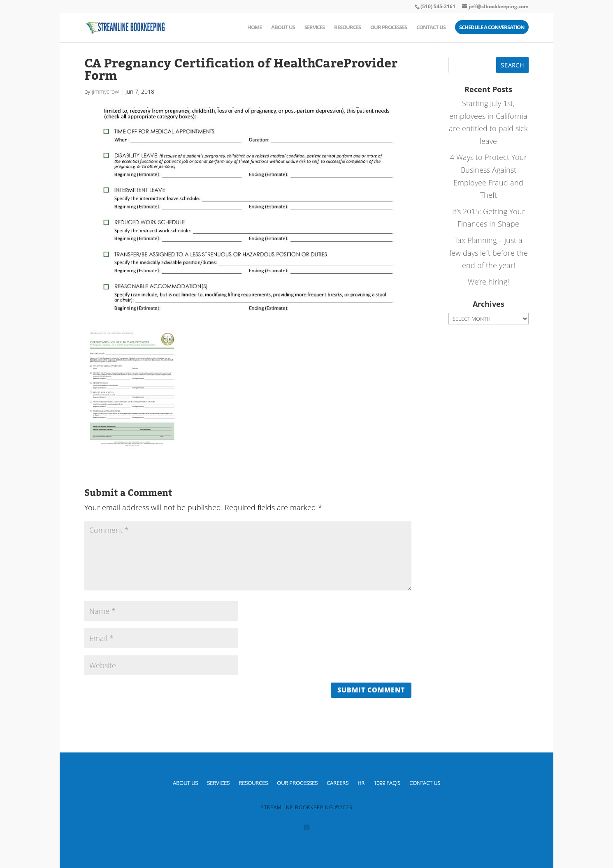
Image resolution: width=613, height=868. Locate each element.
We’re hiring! (488, 282)
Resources (347, 27)
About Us (283, 27)
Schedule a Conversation (492, 27)
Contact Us (431, 27)
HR (361, 782)
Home (254, 27)
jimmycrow (105, 91)
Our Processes (388, 27)
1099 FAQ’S (387, 782)
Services (314, 27)
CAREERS (337, 782)
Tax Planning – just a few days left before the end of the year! (488, 252)
